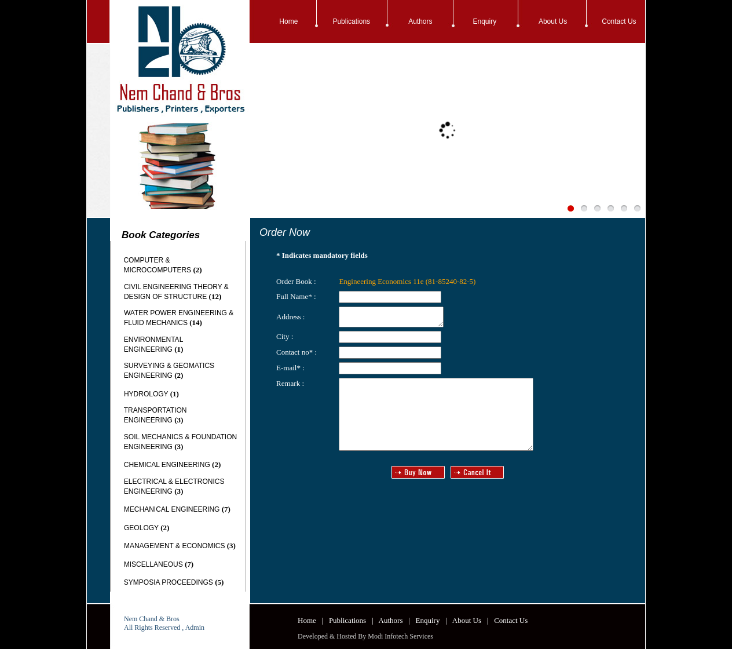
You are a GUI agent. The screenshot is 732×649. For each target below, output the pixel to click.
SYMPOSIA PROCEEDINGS (168, 582)
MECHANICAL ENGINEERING (172, 509)
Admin (194, 628)
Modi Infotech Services (400, 636)
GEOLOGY (141, 528)
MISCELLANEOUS (153, 564)
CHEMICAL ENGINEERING (167, 465)
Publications (351, 21)
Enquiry (485, 21)
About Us (553, 21)
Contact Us (619, 21)
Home (288, 21)
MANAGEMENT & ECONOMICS (174, 546)
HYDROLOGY (146, 394)
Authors (420, 21)
